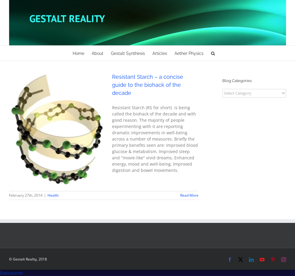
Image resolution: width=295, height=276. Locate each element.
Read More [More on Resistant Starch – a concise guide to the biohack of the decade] (189, 195)
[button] (213, 53)
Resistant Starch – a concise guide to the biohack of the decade (147, 85)
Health (53, 195)
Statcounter (11, 273)
